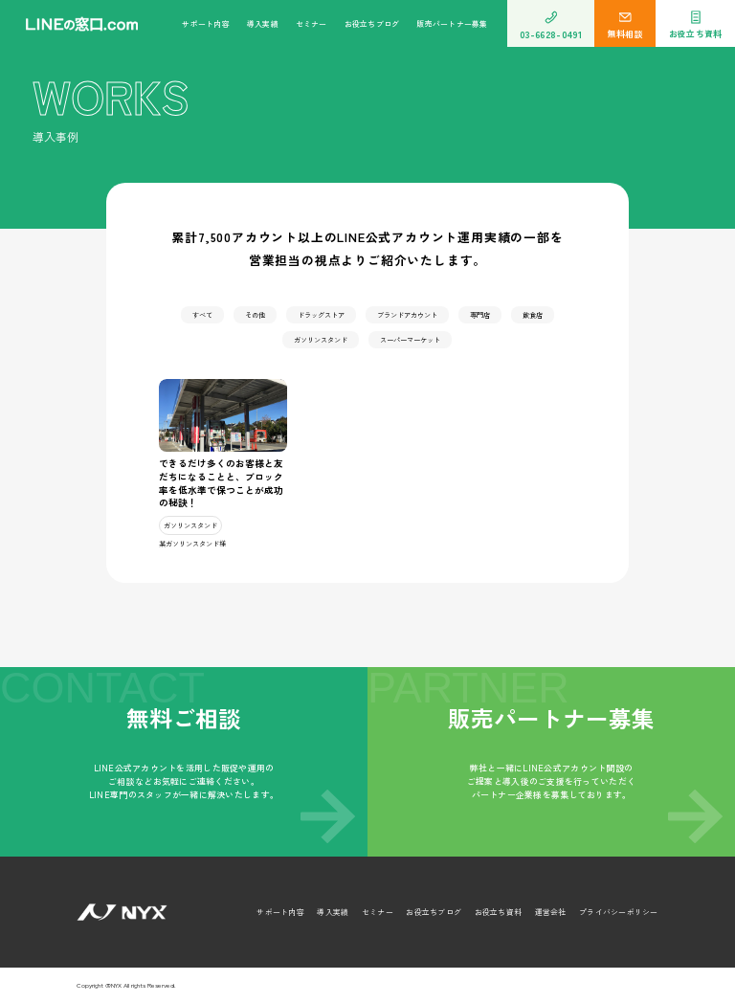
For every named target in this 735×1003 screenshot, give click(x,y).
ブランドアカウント (407, 315)
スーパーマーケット (410, 340)
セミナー (311, 23)
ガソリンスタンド (320, 340)
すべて (202, 315)
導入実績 (262, 23)
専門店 (480, 315)
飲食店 (533, 315)
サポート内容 (205, 23)
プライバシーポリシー (618, 911)
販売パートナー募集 (451, 23)
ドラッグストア (321, 315)
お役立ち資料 (499, 911)
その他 (255, 315)
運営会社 (551, 911)
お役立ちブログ (372, 23)
